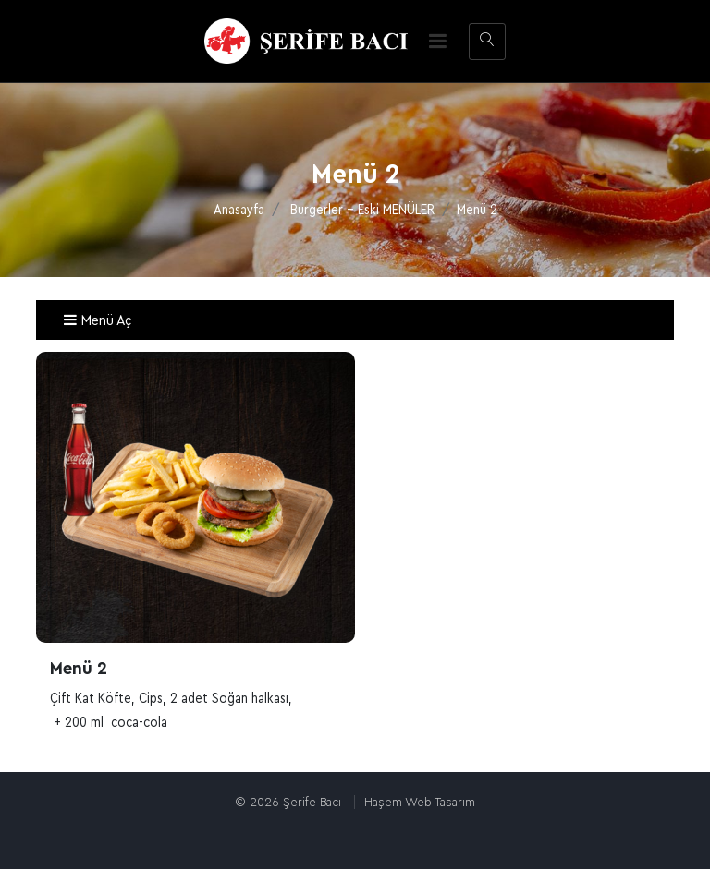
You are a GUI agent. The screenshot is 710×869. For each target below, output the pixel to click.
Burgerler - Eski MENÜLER (362, 210)
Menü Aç (97, 320)
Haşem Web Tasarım (419, 802)
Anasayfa (239, 210)
